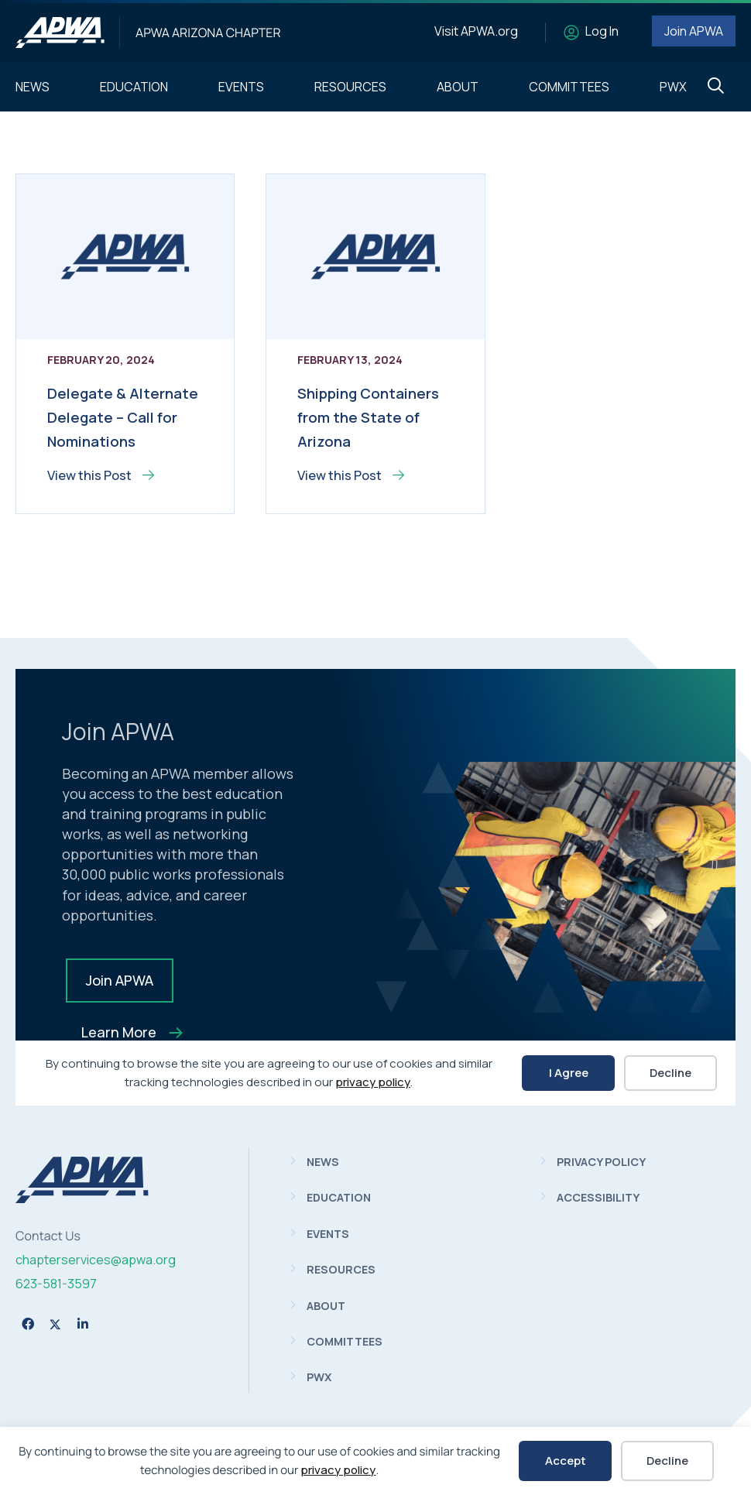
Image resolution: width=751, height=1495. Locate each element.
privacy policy (338, 1470)
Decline (667, 1460)
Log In (602, 30)
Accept (565, 1460)
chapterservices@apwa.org (95, 1259)
